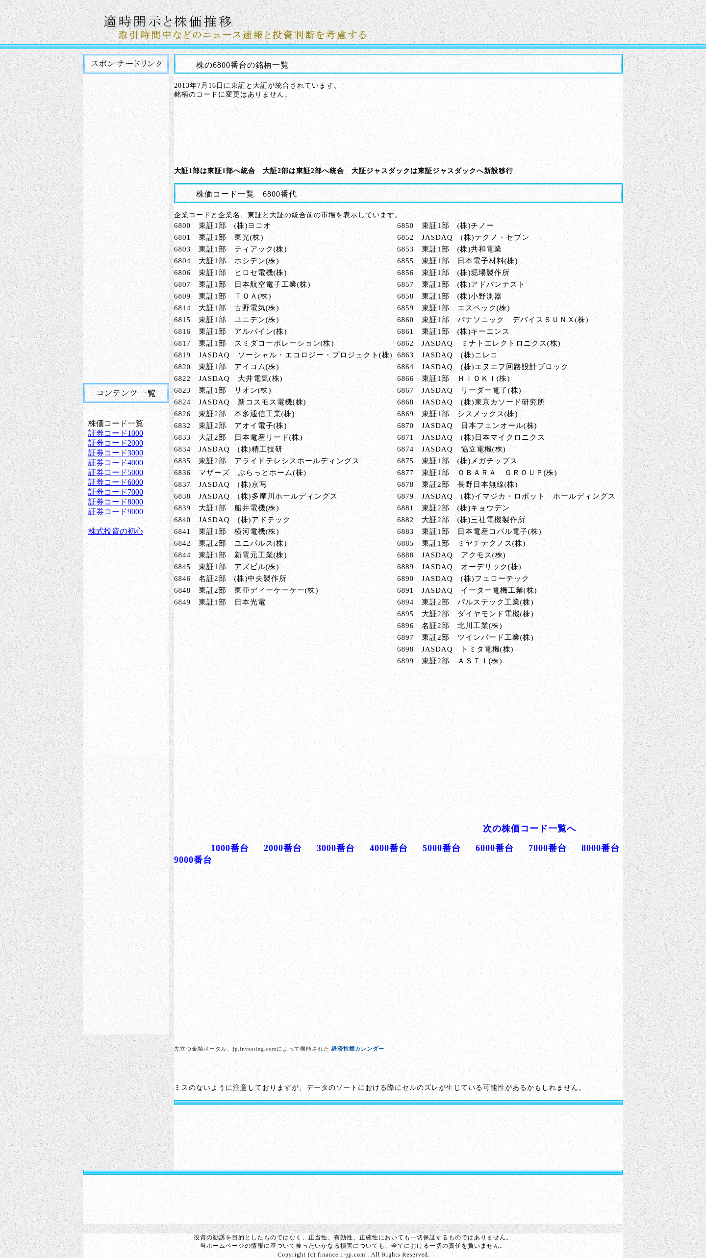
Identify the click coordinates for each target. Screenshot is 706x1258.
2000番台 (283, 848)
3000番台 (336, 848)
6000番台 (495, 848)
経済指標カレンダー (357, 1049)
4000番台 (389, 848)
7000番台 (548, 848)
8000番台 (600, 848)
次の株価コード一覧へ (529, 828)
